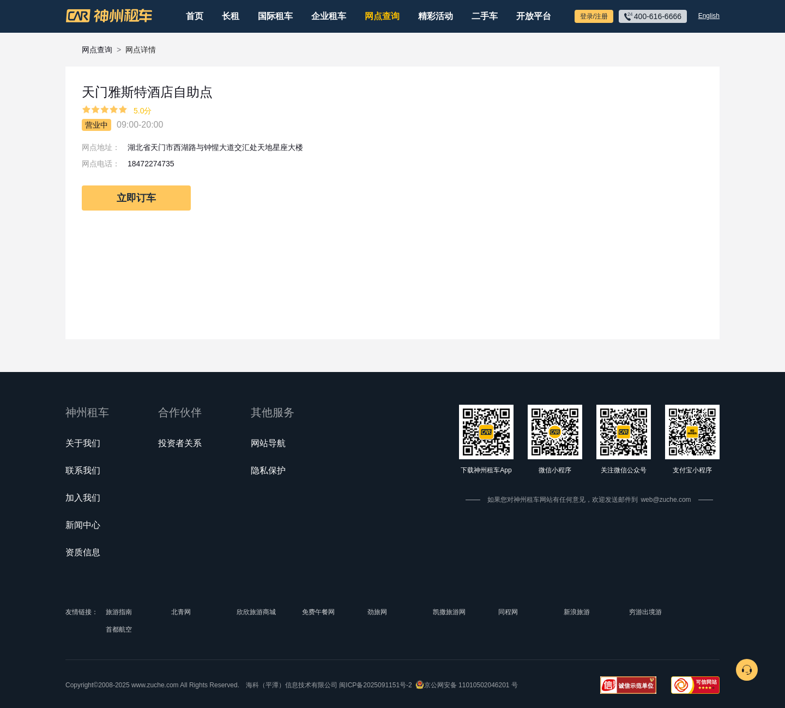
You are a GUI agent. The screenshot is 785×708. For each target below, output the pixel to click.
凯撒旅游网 (449, 612)
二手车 (485, 16)
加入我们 (82, 497)
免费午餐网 (318, 612)
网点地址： (101, 147)
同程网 (508, 612)
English (709, 16)
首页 (194, 16)
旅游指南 (119, 612)
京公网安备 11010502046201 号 (471, 685)
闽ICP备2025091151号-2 (375, 685)
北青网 (181, 612)
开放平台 (533, 16)
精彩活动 (435, 16)
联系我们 (82, 470)
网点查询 (382, 16)
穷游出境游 (645, 612)
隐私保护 (268, 470)
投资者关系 (180, 443)
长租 (230, 16)
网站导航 (268, 443)
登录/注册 (594, 16)
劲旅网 (377, 612)
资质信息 (82, 552)
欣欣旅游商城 (256, 612)
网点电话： (101, 163)
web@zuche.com (666, 499)
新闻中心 (82, 525)
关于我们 (82, 443)
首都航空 (119, 629)
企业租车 (328, 16)
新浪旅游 (577, 612)
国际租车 (275, 16)
